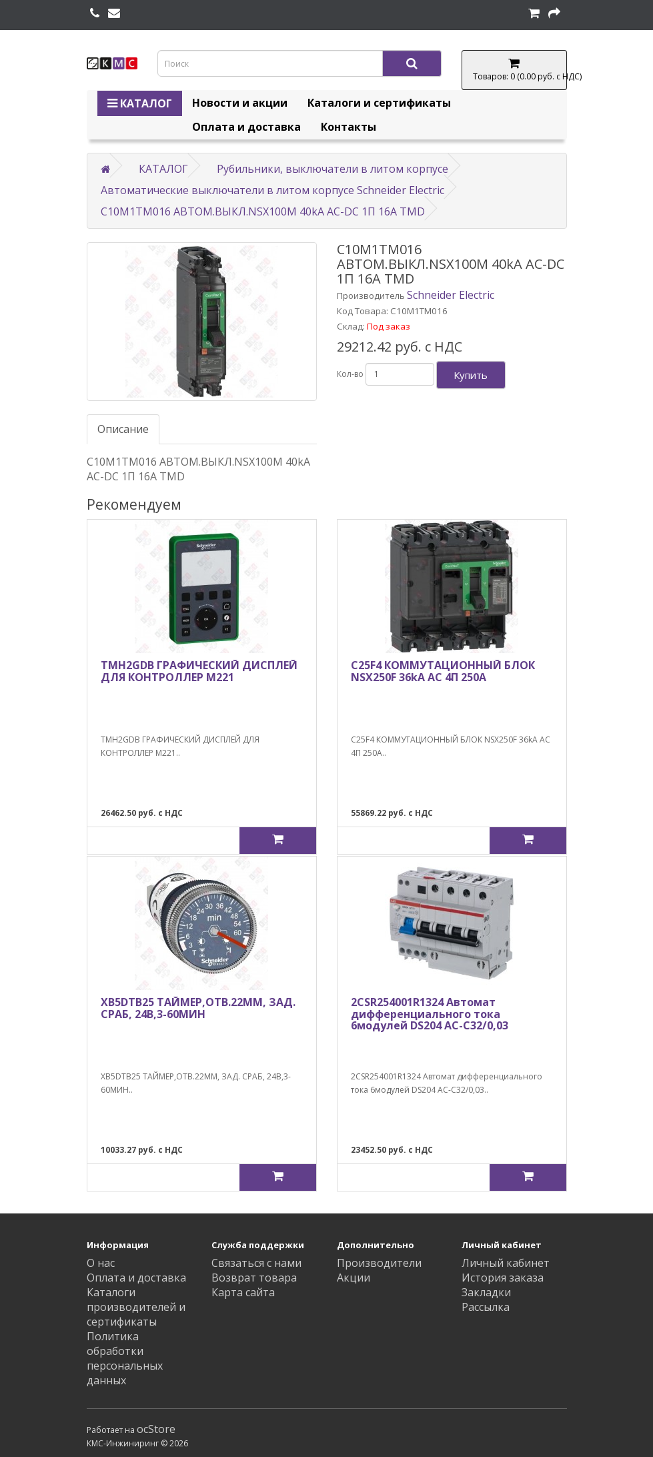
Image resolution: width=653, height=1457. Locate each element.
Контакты (348, 126)
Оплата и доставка (246, 126)
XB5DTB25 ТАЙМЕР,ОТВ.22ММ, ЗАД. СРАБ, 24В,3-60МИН (198, 1008)
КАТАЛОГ (139, 103)
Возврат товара (254, 1277)
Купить (471, 375)
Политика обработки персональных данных (125, 1358)
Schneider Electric (450, 295)
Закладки (486, 1292)
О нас (101, 1263)
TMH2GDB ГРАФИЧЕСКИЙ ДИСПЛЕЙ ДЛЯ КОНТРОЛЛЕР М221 (199, 671)
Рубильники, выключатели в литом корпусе (332, 168)
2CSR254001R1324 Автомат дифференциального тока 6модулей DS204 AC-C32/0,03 (429, 1014)
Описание (123, 429)
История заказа (503, 1277)
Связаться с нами (256, 1263)
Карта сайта (243, 1292)
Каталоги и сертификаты (379, 102)
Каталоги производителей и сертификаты (136, 1307)
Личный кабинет (506, 1263)
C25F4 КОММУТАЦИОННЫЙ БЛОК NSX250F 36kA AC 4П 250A (443, 671)
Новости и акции (239, 102)
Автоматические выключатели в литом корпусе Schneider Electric (272, 190)
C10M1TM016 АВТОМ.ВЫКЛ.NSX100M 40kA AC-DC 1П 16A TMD (263, 211)
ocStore (156, 1429)
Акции (353, 1277)
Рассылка (486, 1307)
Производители (379, 1263)
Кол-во (350, 374)
